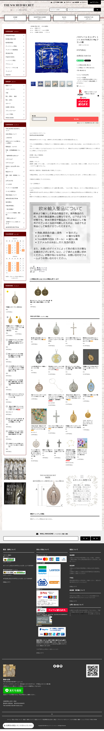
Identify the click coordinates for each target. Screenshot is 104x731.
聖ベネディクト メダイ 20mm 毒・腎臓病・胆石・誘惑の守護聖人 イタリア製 (73, 368)
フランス (48, 32)
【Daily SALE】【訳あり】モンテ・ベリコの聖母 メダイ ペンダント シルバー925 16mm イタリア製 (73, 397)
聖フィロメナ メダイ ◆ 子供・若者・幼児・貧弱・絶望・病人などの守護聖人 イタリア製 (16, 420)
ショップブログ (85, 719)
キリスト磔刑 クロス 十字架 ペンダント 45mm (59, 451)
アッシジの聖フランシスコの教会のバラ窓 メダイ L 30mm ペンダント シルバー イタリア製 (36, 453)
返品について (80, 123)
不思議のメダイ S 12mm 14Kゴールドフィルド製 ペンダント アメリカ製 (91, 368)
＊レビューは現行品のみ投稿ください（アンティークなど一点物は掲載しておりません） (87, 80)
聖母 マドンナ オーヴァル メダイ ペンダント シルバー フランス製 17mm (56, 339)
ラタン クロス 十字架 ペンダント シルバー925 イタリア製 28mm (56, 427)
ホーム (31, 28)
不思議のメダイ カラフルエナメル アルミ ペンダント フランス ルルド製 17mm (82, 452)
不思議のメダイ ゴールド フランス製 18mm (19, 327)
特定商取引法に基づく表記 (91, 123)
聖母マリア (37, 28)
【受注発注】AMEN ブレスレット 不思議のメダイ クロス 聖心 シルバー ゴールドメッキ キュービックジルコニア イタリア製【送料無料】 (71, 455)
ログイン (84, 2)
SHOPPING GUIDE (40, 18)
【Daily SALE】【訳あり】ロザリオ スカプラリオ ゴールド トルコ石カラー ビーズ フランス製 (38, 428)
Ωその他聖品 (45, 26)
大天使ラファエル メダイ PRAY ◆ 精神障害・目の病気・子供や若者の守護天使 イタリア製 (15, 433)
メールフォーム (75, 613)
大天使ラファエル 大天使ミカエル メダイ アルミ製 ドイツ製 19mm (15, 445)
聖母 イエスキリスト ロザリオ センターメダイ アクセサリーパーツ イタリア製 (16, 395)
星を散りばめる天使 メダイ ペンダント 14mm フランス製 (38, 338)
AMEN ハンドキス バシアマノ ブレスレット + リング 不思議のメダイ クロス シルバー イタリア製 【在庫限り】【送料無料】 (56, 397)
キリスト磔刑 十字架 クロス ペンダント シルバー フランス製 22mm (73, 339)
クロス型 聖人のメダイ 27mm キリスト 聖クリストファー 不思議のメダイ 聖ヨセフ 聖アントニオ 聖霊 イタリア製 (16, 369)
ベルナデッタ (41, 192)
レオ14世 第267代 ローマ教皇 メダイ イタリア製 (38, 367)
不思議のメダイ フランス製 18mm (14, 307)
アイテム (94, 2)
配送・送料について (28, 719)
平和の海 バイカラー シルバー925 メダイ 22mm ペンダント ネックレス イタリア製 (56, 368)
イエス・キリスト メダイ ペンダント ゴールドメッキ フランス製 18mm (88, 423)
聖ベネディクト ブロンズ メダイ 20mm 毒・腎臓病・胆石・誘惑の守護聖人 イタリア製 (41, 301)
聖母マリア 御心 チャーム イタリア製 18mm (47, 451)
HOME (15, 18)
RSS (91, 719)
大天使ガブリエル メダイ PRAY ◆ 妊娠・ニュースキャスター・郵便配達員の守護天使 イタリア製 (15, 342)
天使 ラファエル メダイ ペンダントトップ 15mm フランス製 (38, 395)
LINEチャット (84, 613)
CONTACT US (89, 18)
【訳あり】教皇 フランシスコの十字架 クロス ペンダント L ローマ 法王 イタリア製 (16, 408)
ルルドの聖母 (46, 30)
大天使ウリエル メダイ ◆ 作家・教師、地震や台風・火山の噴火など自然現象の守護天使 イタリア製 (16, 382)
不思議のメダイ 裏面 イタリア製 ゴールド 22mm (90, 395)
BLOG (64, 18)
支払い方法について (17, 719)
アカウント (68, 2)
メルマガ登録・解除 (58, 2)
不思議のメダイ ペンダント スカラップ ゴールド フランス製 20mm (73, 427)
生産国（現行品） (39, 32)
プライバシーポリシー (63, 719)
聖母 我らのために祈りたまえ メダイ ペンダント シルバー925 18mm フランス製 (90, 339)
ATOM (95, 719)
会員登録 (76, 2)
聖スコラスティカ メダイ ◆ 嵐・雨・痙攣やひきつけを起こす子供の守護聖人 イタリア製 (16, 355)
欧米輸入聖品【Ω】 (35, 26)
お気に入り (81, 86)
